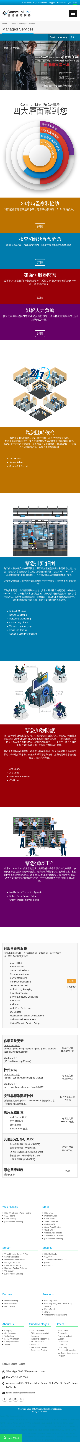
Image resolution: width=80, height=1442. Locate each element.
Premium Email (50, 1216)
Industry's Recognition (40, 1339)
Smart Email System (53, 1227)
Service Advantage (59, 37)
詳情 (40, 226)
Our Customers (37, 1330)
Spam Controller (51, 1221)
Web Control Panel (39, 1347)
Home (4, 24)
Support (52, 2)
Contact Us (27, 2)
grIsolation (48, 1265)
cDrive (47, 1312)
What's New (63, 1330)
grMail (47, 1262)
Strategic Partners (11, 1342)
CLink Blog (62, 1347)
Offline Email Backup (53, 1233)
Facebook (4, 1399)
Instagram (15, 1399)
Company (8, 1330)
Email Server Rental (12, 1265)
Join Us (7, 1344)
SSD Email (49, 1213)
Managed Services (12, 1262)
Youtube (10, 1399)
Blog (21, 1399)
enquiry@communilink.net (24, 1393)
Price (73, 37)
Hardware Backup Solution (15, 1268)
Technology (9, 1336)
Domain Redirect (11, 1303)
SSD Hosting (9, 1216)
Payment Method (40, 2)
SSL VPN (48, 1257)
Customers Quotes (39, 1350)
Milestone (35, 1344)
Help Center (63, 1342)
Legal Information (11, 1339)
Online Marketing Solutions (55, 1315)
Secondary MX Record (53, 1236)
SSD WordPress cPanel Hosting (17, 1213)
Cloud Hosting (10, 1219)
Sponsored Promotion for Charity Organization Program (68, 1353)
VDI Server (9, 1271)
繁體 (75, 2)
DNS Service (9, 1306)
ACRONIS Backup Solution (55, 1260)
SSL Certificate (50, 1254)
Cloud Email (49, 1219)
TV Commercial (37, 1342)
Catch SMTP (49, 1230)
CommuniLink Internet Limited (48, 1409)
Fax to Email (49, 1309)
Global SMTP (50, 1224)
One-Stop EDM (50, 1301)
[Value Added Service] (13, 1221)
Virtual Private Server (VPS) (16, 1254)
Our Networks (10, 1333)
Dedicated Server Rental (14, 1260)
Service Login (64, 2)
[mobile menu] (73, 13)
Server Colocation (11, 1257)
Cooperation (63, 1333)
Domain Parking (11, 1301)
